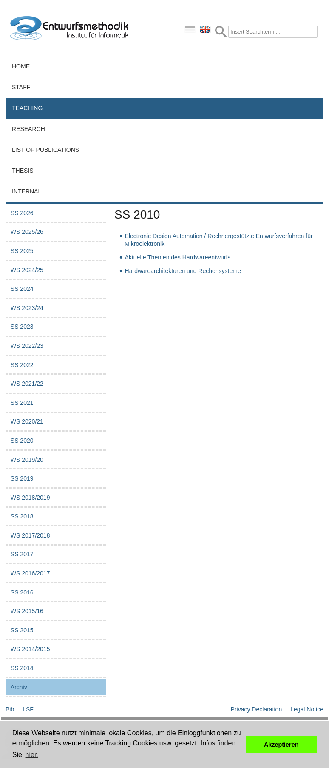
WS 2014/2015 (30, 649)
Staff (21, 87)
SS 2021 (22, 402)
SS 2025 (22, 250)
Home (21, 66)
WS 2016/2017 (30, 573)
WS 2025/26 (27, 231)
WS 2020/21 (27, 421)
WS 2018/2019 (30, 497)
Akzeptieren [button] (281, 744)
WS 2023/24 (27, 307)
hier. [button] (32, 754)
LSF (28, 709)
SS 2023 (22, 326)
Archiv (19, 687)
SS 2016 (22, 592)
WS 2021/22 (27, 383)
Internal (26, 191)
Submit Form (221, 31)
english (205, 29)
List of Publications (45, 149)
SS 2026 (22, 213)
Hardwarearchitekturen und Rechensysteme (183, 270)
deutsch (190, 29)
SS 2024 (22, 288)
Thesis (23, 170)
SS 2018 (22, 516)
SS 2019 (22, 478)
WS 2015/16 (27, 611)
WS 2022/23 (27, 345)
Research (28, 128)
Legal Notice (306, 709)
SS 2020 (22, 440)
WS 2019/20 (27, 459)
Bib (10, 709)
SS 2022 (22, 364)
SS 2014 (22, 668)
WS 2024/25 (27, 270)
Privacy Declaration (256, 709)
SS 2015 (22, 630)
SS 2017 (22, 554)
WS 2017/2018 (30, 535)
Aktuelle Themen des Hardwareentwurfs (178, 257)
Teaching (27, 108)
